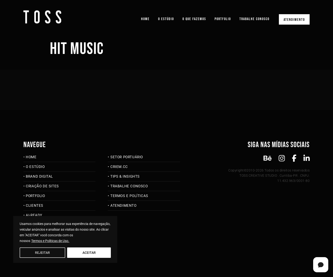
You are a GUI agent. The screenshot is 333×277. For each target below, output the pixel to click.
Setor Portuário (126, 157)
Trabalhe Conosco (254, 19)
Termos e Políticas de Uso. (50, 241)
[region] (65, 239)
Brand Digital (39, 176)
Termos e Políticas (129, 196)
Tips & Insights (125, 176)
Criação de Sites (42, 186)
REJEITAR (42, 253)
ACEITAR (89, 253)
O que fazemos (194, 19)
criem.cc (119, 167)
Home (145, 19)
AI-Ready (34, 215)
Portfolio (223, 19)
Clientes (34, 205)
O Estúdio (166, 19)
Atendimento (294, 20)
